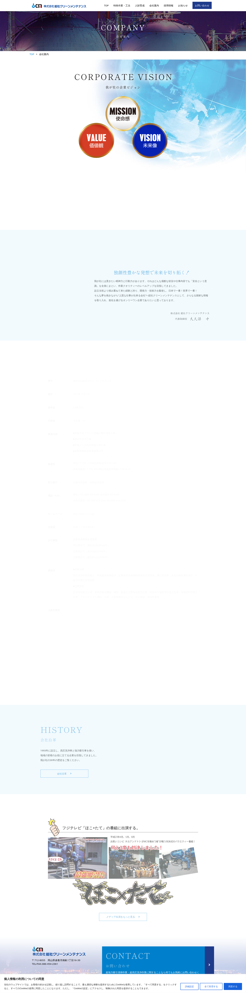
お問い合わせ (202, 5)
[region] (123, 983)
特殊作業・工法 (121, 5)
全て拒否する (211, 986)
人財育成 (140, 5)
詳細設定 (189, 986)
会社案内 (154, 5)
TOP (106, 5)
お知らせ (183, 5)
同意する (232, 986)
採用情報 (168, 5)
